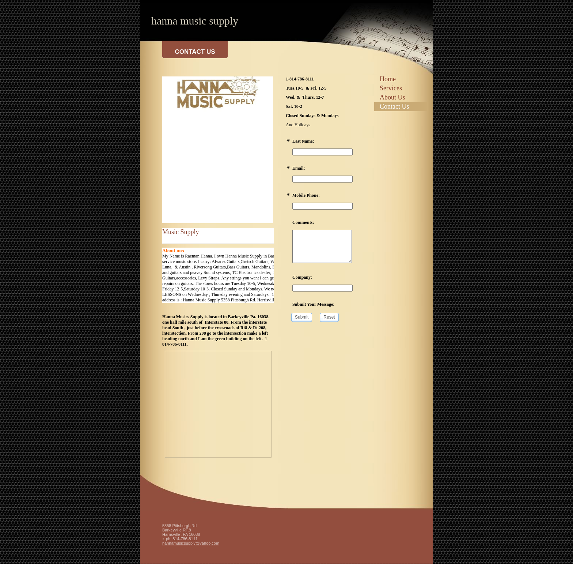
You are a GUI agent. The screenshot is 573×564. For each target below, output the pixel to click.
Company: (302, 277)
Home (388, 79)
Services (391, 88)
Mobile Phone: (306, 195)
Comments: (303, 222)
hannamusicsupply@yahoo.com (190, 543)
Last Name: (303, 141)
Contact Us (394, 106)
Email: (298, 168)
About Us (392, 97)
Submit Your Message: (313, 304)
